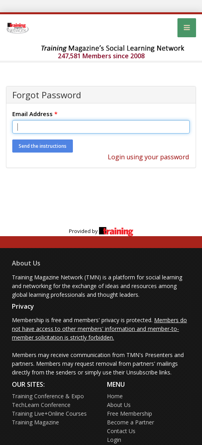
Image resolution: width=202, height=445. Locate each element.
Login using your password (148, 157)
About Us (26, 263)
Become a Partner (130, 422)
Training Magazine (35, 422)
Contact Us (121, 431)
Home (115, 396)
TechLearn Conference (41, 405)
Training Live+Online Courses (49, 413)
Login (114, 439)
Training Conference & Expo (48, 396)
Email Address (34, 114)
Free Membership (129, 413)
